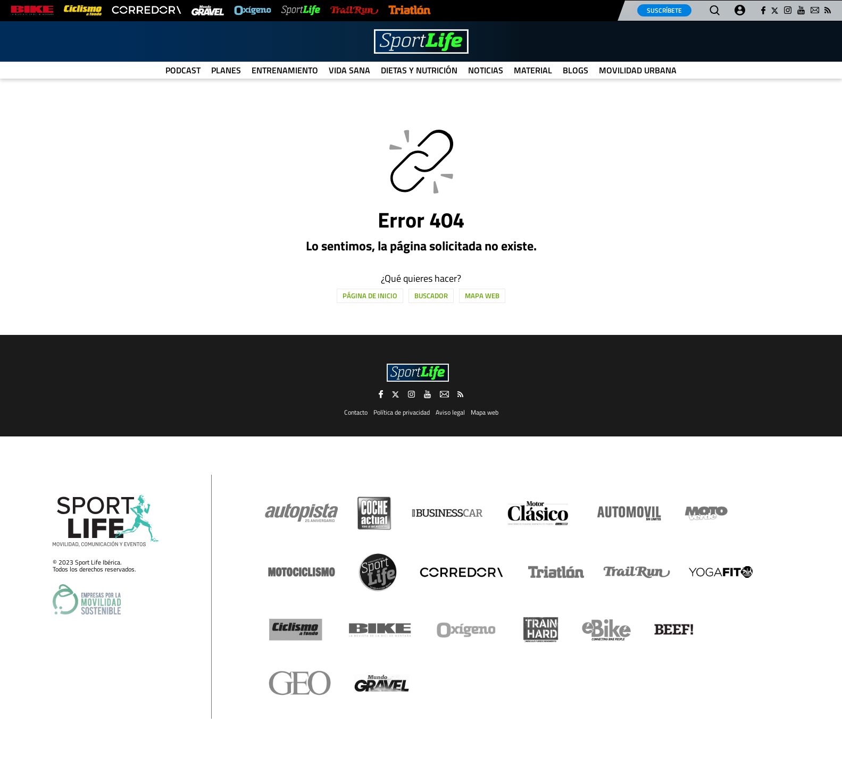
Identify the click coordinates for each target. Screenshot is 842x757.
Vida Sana (349, 70)
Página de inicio (370, 295)
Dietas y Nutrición (419, 70)
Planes (226, 70)
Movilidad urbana (638, 70)
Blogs (575, 70)
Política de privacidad (401, 412)
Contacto (356, 412)
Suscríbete (664, 10)
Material (533, 70)
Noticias (485, 70)
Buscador (431, 295)
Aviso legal (450, 412)
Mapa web (482, 295)
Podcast (183, 70)
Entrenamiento (285, 70)
